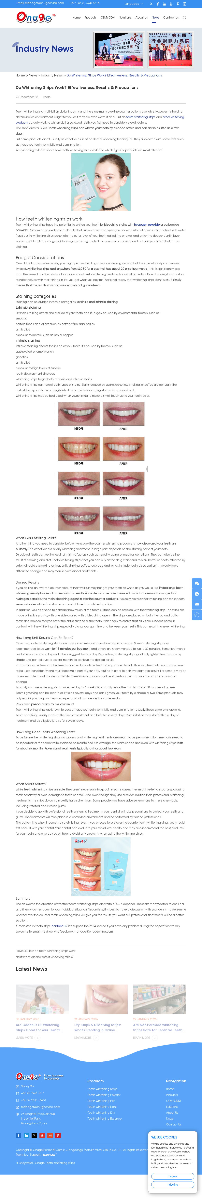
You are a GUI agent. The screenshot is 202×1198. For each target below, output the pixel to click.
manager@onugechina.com (44, 3)
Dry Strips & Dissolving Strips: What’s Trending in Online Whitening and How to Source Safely (98, 1032)
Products (90, 18)
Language (134, 4)
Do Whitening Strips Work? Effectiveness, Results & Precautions (114, 75)
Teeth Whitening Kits (101, 1113)
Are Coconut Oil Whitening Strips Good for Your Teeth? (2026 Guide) (38, 1032)
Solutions (125, 18)
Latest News (31, 969)
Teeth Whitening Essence (104, 1119)
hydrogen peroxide (147, 225)
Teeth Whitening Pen (101, 1101)
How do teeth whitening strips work (51, 951)
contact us (59, 926)
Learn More (28, 1041)
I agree (172, 1176)
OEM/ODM (108, 18)
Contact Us (171, 18)
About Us (142, 18)
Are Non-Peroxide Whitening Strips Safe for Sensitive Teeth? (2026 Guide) (158, 1032)
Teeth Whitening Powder (103, 1095)
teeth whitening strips (140, 117)
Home (76, 18)
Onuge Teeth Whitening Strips (55, 1163)
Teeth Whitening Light (102, 1107)
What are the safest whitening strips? (48, 957)
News (155, 18)
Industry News (52, 75)
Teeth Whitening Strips (102, 1089)
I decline (173, 1184)
